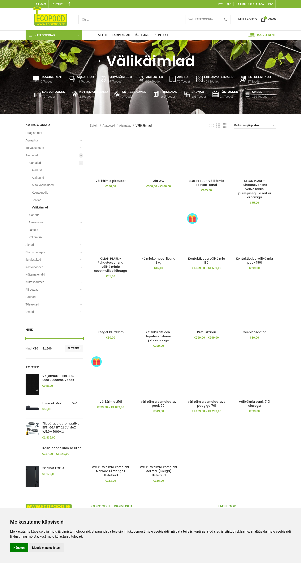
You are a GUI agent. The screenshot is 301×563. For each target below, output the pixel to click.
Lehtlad (37, 200)
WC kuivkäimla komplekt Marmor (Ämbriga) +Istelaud (110, 475)
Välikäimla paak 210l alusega (254, 404)
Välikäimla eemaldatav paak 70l (158, 404)
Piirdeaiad (32, 289)
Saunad (31, 297)
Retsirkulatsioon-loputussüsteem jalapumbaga (158, 336)
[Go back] (101, 61)
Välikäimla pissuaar (110, 180)
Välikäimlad (40, 207)
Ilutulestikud (33, 259)
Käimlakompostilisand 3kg (158, 260)
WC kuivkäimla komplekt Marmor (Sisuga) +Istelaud (158, 475)
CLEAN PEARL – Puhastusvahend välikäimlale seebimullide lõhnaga (110, 264)
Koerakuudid (40, 192)
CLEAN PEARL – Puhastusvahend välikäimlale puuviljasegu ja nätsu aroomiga (254, 188)
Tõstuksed (32, 304)
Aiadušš (37, 170)
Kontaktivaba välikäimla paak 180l (254, 260)
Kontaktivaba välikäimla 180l (206, 260)
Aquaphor (32, 140)
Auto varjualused (43, 185)
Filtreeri (74, 348)
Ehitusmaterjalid (36, 252)
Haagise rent (34, 133)
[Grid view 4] (225, 125)
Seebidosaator (254, 332)
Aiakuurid (38, 177)
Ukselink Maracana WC (60, 403)
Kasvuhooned (35, 267)
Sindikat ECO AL (54, 466)
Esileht (94, 125)
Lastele (33, 230)
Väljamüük (35, 237)
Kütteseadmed (35, 282)
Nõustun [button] (19, 547)
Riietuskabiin (206, 332)
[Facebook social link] (69, 4)
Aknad (30, 244)
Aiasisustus (36, 222)
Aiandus (34, 215)
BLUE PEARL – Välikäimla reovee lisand (206, 182)
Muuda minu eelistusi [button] (46, 547)
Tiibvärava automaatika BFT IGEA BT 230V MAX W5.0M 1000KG (60, 428)
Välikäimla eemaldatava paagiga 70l (206, 406)
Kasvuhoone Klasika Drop (62, 448)
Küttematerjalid (35, 274)
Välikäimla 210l (110, 402)
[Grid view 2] (212, 125)
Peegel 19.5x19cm (110, 332)
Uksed (30, 311)
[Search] (154, 19)
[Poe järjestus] (255, 126)
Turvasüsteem (35, 147)
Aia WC (158, 180)
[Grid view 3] (218, 125)
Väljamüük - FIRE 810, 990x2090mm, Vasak (58, 378)
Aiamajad (35, 162)
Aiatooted (32, 155)
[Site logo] (50, 15)
